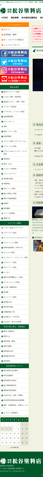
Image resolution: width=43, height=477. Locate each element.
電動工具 (7, 218)
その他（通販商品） (11, 287)
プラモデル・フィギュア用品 (14, 111)
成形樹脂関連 (8, 116)
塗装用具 (7, 159)
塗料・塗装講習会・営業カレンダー (16, 406)
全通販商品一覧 (9, 312)
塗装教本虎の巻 (9, 356)
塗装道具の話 (8, 351)
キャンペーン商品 (10, 297)
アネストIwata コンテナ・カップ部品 (15, 152)
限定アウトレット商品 (12, 92)
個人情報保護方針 (10, 385)
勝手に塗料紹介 (9, 331)
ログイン (7, 29)
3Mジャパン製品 (9, 188)
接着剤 (6, 203)
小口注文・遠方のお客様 (12, 322)
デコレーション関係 (11, 243)
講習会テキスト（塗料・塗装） (15, 102)
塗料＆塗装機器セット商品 (13, 277)
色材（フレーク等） (11, 131)
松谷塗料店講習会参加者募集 (14, 400)
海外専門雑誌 (8, 307)
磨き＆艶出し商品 (10, 193)
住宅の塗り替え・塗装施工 (14, 327)
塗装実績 (7, 361)
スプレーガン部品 (10, 146)
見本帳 (6, 292)
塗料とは (7, 336)
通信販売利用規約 (10, 390)
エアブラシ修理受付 (11, 413)
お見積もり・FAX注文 (11, 317)
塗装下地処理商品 (10, 198)
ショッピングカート (12, 45)
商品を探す (14, 87)
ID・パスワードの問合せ (14, 40)
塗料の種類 (8, 346)
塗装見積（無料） (10, 341)
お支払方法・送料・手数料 (13, 395)
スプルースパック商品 (12, 282)
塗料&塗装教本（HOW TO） (14, 247)
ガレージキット (9, 121)
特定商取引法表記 (10, 380)
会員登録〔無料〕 (11, 35)
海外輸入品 (8, 302)
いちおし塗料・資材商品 (12, 97)
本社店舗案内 (8, 375)
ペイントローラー (10, 174)
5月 (17, 447)
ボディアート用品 (10, 267)
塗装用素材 (8, 136)
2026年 (13, 447)
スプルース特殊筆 (10, 169)
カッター (7, 272)
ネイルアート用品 (10, 262)
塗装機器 (7, 208)
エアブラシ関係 (14, 223)
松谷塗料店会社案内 (11, 370)
